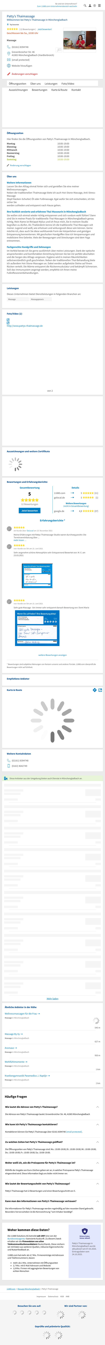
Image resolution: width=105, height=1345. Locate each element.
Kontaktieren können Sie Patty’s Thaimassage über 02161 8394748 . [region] (43, 1131)
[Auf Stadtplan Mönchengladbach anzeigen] (100, 690)
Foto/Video (68, 83)
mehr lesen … (20, 540)
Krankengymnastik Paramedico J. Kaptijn (26, 1075)
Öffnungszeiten (17, 83)
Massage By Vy (12, 1034)
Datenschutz (53, 1296)
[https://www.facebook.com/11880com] (14, 1313)
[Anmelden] (91, 5)
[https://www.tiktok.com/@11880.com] (22, 1313)
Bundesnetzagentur (17, 1238)
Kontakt (76, 89)
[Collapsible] (97, 1107)
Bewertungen (39, 89)
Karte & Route (59, 89)
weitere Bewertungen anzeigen (52, 655)
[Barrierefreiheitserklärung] (95, 5)
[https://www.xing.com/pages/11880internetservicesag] (36, 1313)
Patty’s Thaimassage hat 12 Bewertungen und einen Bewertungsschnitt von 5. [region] (40, 1190)
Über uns (35, 83)
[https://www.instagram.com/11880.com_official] (29, 1313)
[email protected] (74, 1131)
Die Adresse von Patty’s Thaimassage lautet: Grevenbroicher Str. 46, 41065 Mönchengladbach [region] (47, 1114)
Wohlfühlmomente (14, 1061)
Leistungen (51, 83)
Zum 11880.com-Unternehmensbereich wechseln (57, 6)
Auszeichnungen (18, 89)
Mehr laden (52, 998)
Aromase (9, 1047)
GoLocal (30, 530)
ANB (67, 1296)
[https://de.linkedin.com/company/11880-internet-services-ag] (44, 1313)
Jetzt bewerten (29, 510)
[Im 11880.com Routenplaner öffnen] (95, 689)
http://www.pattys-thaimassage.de (25, 325)
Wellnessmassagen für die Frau (21, 1013)
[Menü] (100, 5)
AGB (62, 1296)
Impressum (41, 1296)
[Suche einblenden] (86, 5)
